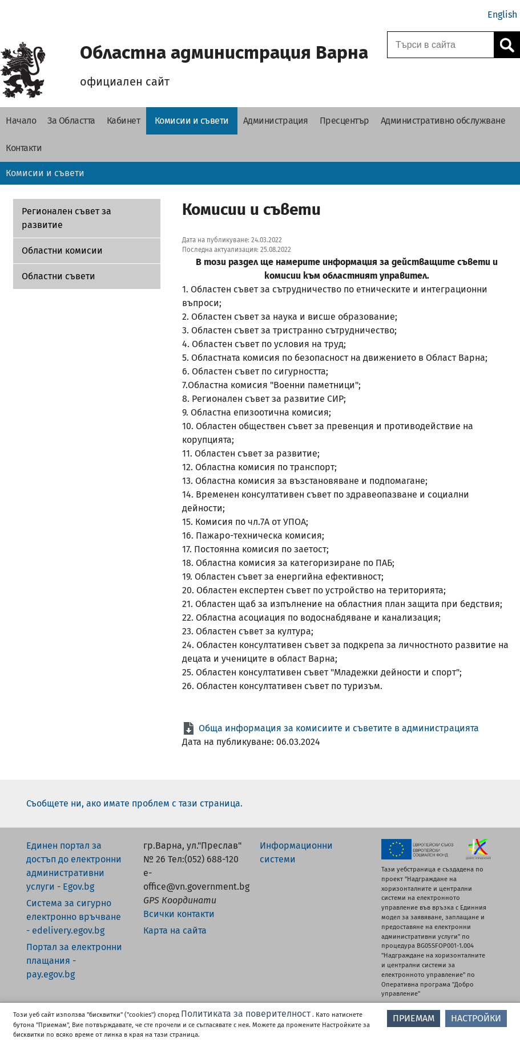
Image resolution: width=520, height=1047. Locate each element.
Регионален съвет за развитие (66, 218)
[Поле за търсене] (439, 45)
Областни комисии (62, 250)
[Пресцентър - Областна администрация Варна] (344, 121)
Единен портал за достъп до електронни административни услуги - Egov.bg (74, 866)
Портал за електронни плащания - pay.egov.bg (74, 961)
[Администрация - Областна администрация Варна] (275, 121)
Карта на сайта (175, 930)
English (502, 14)
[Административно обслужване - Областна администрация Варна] (443, 121)
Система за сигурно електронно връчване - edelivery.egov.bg (73, 917)
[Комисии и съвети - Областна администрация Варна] (191, 121)
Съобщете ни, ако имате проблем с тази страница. (134, 803)
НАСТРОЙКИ (476, 1018)
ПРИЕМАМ (413, 1018)
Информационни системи (296, 852)
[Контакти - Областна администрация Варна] (23, 148)
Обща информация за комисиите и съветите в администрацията (339, 728)
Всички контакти (179, 914)
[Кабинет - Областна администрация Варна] (123, 121)
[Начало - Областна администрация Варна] (21, 121)
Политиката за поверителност (246, 1013)
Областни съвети (58, 276)
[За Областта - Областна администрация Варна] (71, 121)
